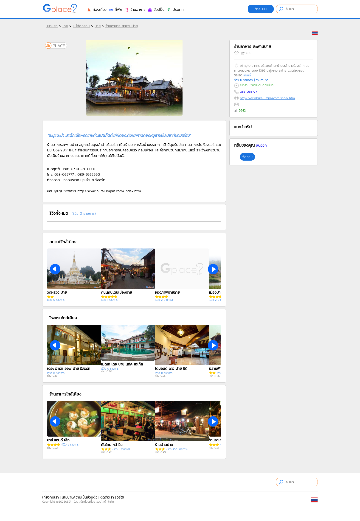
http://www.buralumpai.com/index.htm (267, 98)
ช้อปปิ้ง (156, 9)
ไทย (65, 26)
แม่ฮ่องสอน (81, 26)
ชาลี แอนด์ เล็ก (58, 440)
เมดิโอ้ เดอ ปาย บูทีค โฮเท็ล (122, 364)
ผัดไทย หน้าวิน (112, 444)
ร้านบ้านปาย (164, 444)
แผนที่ (247, 75)
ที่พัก (115, 9)
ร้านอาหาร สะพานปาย (121, 26)
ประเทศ (175, 9)
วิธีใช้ (120, 497)
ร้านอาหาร (134, 9)
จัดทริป (247, 156)
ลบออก (261, 145)
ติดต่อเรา (107, 497)
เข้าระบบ (260, 9)
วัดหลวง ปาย (57, 292)
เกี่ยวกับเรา (50, 497)
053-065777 (248, 91)
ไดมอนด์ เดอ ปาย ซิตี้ (171, 368)
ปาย (98, 26)
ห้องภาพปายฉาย (167, 292)
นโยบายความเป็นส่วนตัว (79, 497)
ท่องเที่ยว (97, 9)
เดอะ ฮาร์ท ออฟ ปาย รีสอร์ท (68, 368)
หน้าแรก (52, 26)
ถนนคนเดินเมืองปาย (116, 292)
